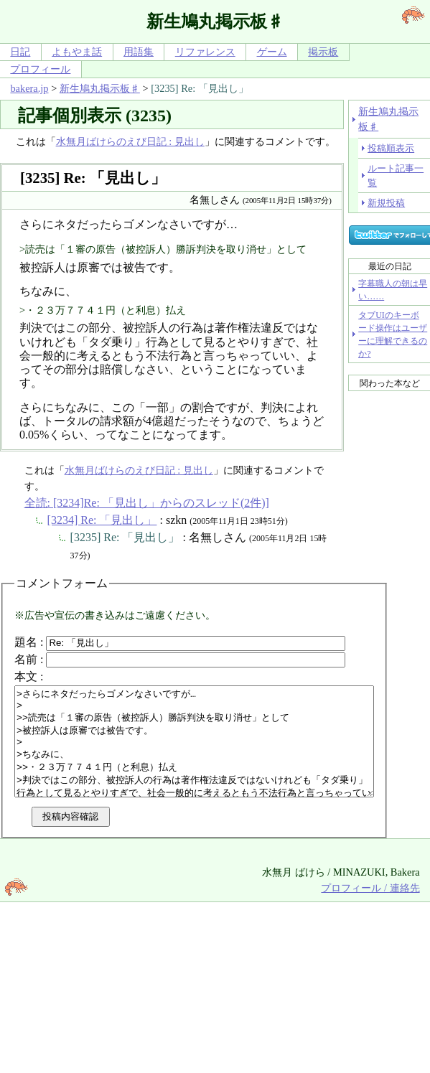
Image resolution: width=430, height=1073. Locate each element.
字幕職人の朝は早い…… (392, 289)
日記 (20, 51)
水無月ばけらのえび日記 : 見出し (130, 141)
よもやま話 (77, 51)
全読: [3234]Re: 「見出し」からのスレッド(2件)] (146, 503)
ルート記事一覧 (396, 175)
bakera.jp (29, 88)
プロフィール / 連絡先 (370, 909)
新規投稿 (386, 202)
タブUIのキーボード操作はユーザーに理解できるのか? (392, 334)
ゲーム (272, 51)
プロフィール (40, 69)
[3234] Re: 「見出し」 (102, 520)
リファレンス (205, 51)
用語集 (138, 51)
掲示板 (323, 51)
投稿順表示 (391, 148)
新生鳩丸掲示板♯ (100, 88)
